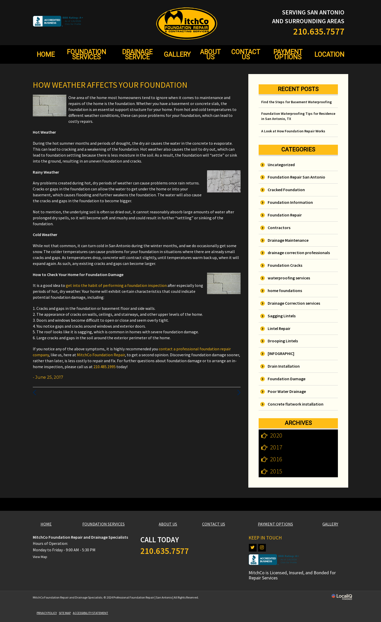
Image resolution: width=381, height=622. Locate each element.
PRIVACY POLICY (47, 613)
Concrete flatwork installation (295, 404)
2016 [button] (276, 459)
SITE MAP (65, 613)
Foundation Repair (285, 214)
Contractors (279, 227)
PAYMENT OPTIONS (288, 54)
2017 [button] (276, 447)
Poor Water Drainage (287, 391)
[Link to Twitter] (253, 548)
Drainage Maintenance (288, 240)
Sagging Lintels (282, 315)
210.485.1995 (104, 366)
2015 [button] (276, 471)
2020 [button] (276, 435)
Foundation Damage (286, 378)
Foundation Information (290, 202)
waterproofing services (289, 277)
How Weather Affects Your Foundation (110, 85)
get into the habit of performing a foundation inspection (117, 285)
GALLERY (177, 54)
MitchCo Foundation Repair (101, 354)
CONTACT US (245, 54)
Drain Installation (284, 366)
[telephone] (318, 32)
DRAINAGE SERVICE (137, 54)
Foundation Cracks (285, 265)
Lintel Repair (279, 328)
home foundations (285, 290)
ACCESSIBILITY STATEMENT (90, 613)
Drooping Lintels (283, 340)
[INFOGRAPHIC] (281, 353)
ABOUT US (210, 54)
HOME (46, 54)
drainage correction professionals (299, 252)
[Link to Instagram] (262, 548)
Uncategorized (281, 164)
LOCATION (329, 54)
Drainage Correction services (294, 303)
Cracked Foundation (286, 189)
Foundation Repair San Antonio (296, 177)
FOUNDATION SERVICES (86, 54)
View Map (40, 556)
